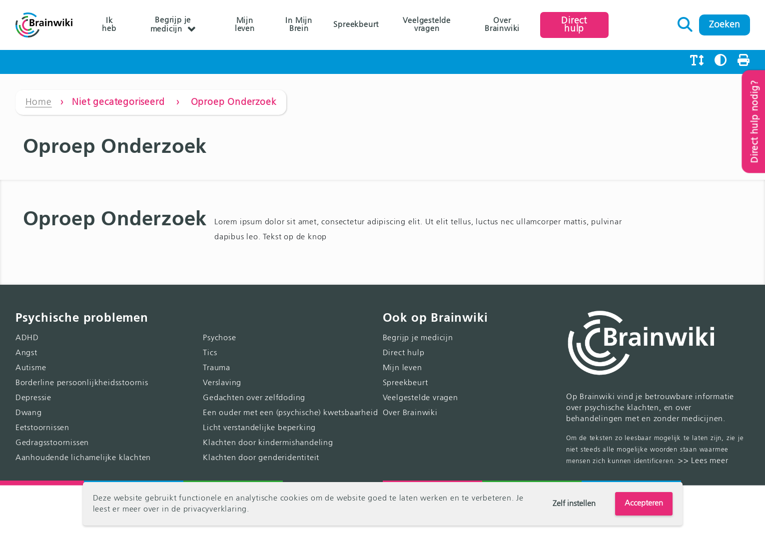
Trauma (216, 368)
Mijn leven (245, 25)
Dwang (28, 413)
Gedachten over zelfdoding (254, 398)
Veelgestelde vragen (427, 25)
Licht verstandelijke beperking (259, 428)
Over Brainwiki (502, 25)
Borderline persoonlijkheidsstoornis (81, 383)
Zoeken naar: (685, 21)
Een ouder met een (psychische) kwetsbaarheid (290, 413)
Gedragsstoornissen (52, 443)
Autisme (30, 368)
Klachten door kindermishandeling (268, 443)
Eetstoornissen (42, 428)
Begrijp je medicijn (170, 24)
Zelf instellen (574, 504)
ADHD (27, 338)
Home (38, 102)
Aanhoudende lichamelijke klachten (83, 458)
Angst (26, 353)
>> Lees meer (703, 461)
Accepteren (644, 504)
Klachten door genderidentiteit (261, 458)
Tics (210, 353)
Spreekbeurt (356, 25)
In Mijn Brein (298, 25)
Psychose (219, 338)
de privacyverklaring (209, 510)
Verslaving (222, 383)
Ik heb (109, 25)
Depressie (33, 398)
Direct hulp (574, 24)
